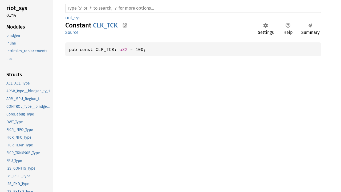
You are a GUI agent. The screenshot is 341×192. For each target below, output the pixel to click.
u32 (124, 49)
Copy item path (124, 25)
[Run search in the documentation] (193, 8)
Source (72, 32)
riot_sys (72, 17)
